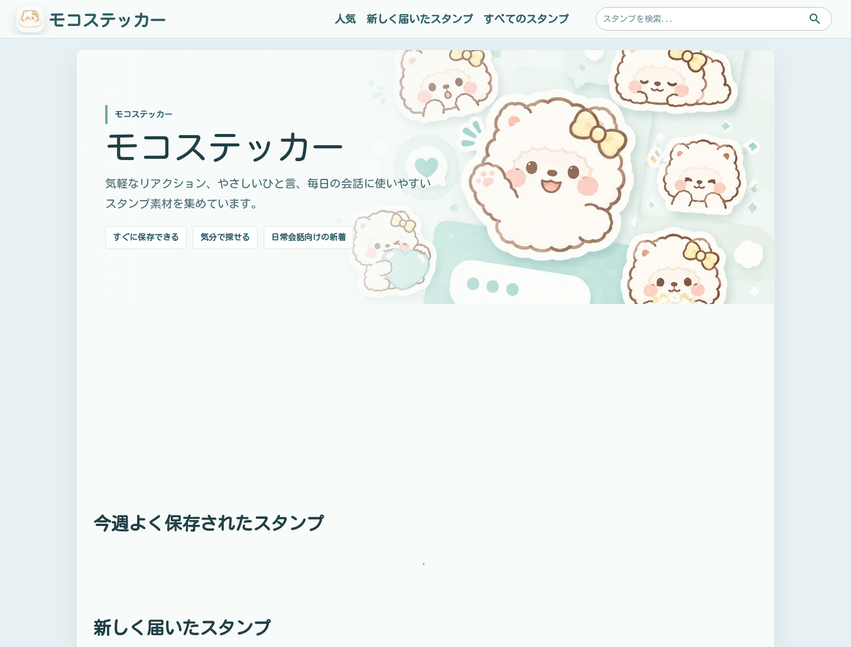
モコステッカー (107, 20)
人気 (345, 19)
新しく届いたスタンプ (419, 19)
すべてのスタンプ (526, 19)
